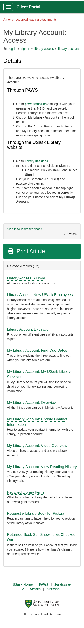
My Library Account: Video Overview (37, 446)
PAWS (43, 584)
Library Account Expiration (29, 329)
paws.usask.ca (36, 104)
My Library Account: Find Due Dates (37, 350)
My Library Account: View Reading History (42, 467)
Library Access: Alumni (26, 278)
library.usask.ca (36, 161)
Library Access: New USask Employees (40, 295)
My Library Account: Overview (32, 402)
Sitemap (53, 589)
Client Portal (28, 7)
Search (35, 589)
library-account (68, 49)
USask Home (23, 584)
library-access (44, 49)
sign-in (25, 49)
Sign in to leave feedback (24, 229)
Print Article (26, 251)
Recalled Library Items (25, 492)
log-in (12, 49)
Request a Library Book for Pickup (35, 513)
